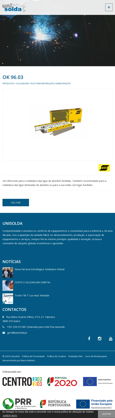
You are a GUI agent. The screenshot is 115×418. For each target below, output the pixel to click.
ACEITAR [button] (106, 414)
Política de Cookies (56, 356)
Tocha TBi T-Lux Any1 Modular (32, 295)
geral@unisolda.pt (17, 332)
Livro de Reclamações (96, 356)
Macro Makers (28, 360)
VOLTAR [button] (15, 202)
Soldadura (22, 83)
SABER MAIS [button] (10, 415)
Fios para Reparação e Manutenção (51, 83)
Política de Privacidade (33, 356)
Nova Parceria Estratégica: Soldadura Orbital (39, 269)
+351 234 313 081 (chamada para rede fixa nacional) (36, 326)
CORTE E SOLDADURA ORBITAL (33, 282)
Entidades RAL (75, 356)
